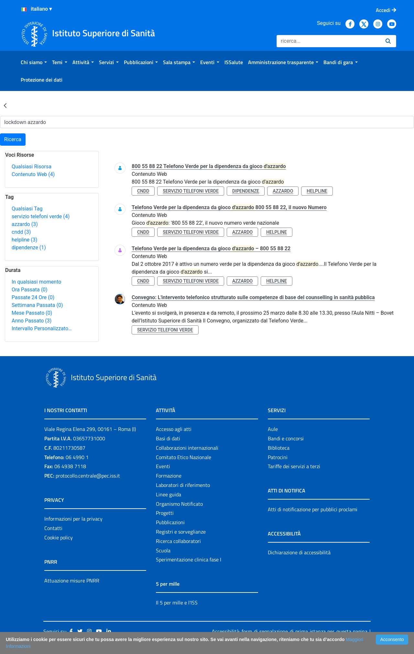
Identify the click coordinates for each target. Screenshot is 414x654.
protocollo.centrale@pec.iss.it (88, 475)
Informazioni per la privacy (73, 519)
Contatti (53, 528)
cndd (21, 232)
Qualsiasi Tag (27, 209)
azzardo (25, 224)
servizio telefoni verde (41, 216)
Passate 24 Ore (33, 297)
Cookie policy (58, 537)
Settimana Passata (37, 305)
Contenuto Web (33, 174)
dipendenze (29, 247)
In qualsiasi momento (36, 282)
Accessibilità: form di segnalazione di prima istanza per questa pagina (289, 631)
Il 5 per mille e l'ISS (177, 602)
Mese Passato (32, 313)
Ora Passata (30, 290)
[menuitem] (33, 62)
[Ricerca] (328, 41)
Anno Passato (31, 321)
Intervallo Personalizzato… (42, 328)
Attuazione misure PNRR (71, 580)
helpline (24, 240)
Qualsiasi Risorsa (31, 167)
